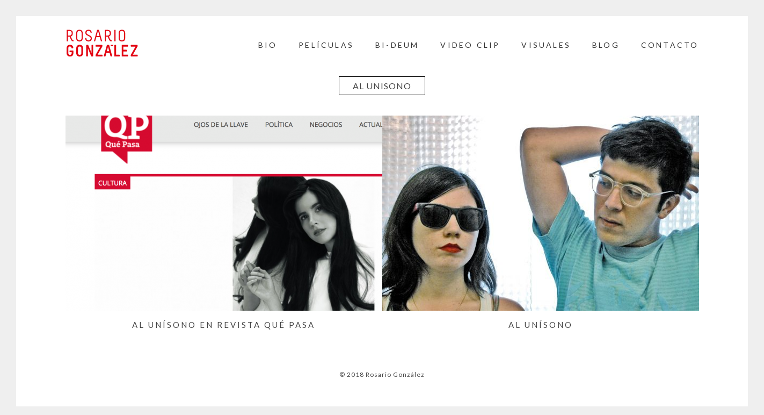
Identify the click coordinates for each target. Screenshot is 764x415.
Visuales (546, 44)
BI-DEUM (397, 44)
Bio (268, 44)
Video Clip (470, 44)
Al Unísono (540, 325)
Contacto (670, 44)
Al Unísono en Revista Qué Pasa (223, 325)
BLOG (606, 44)
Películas (326, 44)
